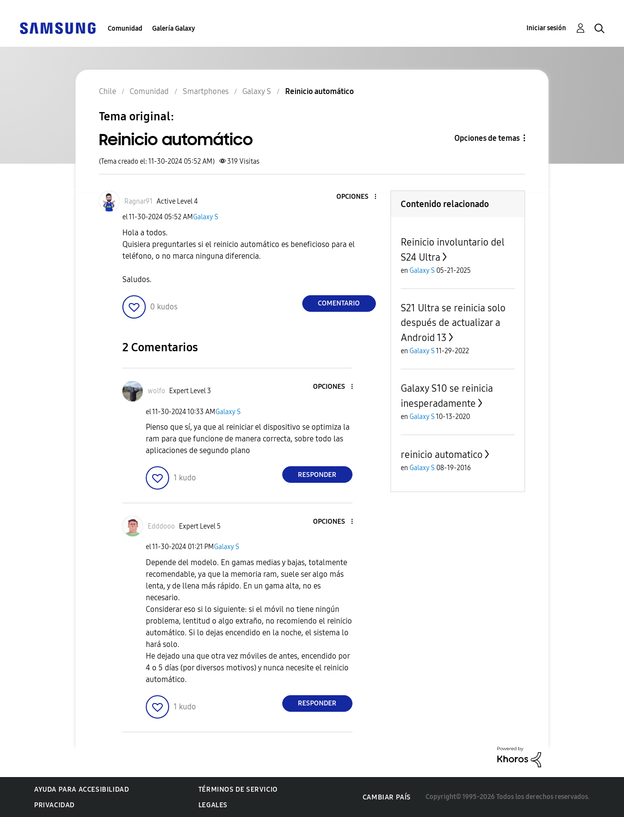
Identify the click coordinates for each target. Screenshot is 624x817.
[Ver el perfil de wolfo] (156, 391)
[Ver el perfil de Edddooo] (161, 526)
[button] (359, 197)
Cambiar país (387, 797)
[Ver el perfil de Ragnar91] (138, 201)
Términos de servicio (238, 789)
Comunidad (125, 28)
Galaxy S (205, 217)
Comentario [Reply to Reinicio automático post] (339, 303)
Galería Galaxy (173, 28)
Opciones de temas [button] (487, 138)
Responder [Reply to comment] (317, 475)
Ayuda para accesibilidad (81, 789)
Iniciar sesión (546, 28)
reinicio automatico (442, 454)
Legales (213, 805)
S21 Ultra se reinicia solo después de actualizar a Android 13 (453, 322)
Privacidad (54, 805)
